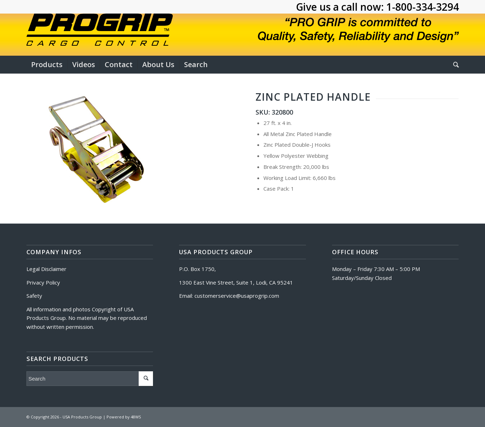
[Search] (454, 65)
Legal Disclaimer (46, 268)
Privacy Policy (43, 282)
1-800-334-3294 (422, 7)
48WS (136, 417)
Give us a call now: (341, 7)
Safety (34, 295)
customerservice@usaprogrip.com (236, 295)
